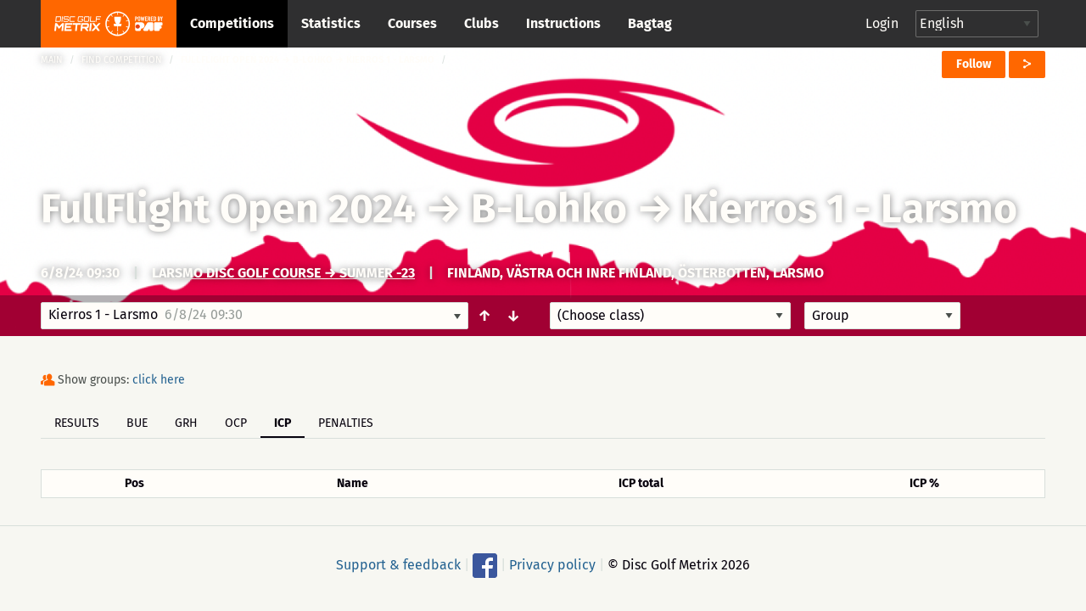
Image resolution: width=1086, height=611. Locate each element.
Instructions (563, 23)
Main (52, 59)
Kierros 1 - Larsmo (849, 208)
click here (158, 380)
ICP (282, 423)
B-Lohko (549, 208)
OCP (236, 423)
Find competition (121, 59)
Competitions (232, 23)
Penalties (345, 423)
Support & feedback (398, 565)
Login (881, 23)
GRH (186, 423)
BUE (137, 423)
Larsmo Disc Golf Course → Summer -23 (283, 273)
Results (76, 423)
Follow (973, 64)
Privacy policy (552, 565)
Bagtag (650, 23)
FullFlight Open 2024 (228, 208)
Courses (412, 23)
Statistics (331, 23)
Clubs (481, 23)
